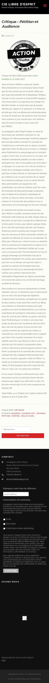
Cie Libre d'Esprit (19, 4)
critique (41, 413)
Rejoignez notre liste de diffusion (19, 488)
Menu (45, 5)
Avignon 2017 (29, 413)
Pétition (6, 416)
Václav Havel (27, 416)
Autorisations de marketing (16, 500)
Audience (16, 413)
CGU (3, 660)
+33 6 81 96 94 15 (13, 474)
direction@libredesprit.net (17, 479)
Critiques (19, 410)
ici (14, 566)
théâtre (15, 416)
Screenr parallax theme (17, 679)
